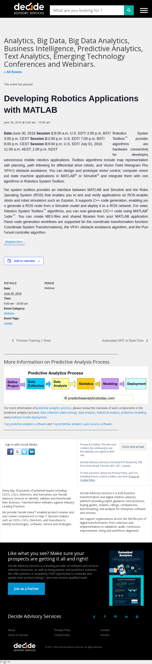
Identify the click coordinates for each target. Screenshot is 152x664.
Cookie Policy (62, 635)
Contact (104, 630)
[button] (10, 451)
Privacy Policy (62, 630)
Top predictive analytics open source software (82, 424)
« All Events (13, 72)
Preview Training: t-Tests (33, 340)
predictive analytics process (53, 408)
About (11, 630)
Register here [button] (14, 241)
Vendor (104, 635)
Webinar (9, 313)
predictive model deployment (28, 417)
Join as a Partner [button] (26, 589)
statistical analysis (108, 412)
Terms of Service (18, 635)
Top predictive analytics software (25, 424)
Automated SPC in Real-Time (123, 340)
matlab (8, 323)
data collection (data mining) (58, 412)
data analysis (86, 412)
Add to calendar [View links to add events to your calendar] (24, 260)
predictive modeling (133, 412)
